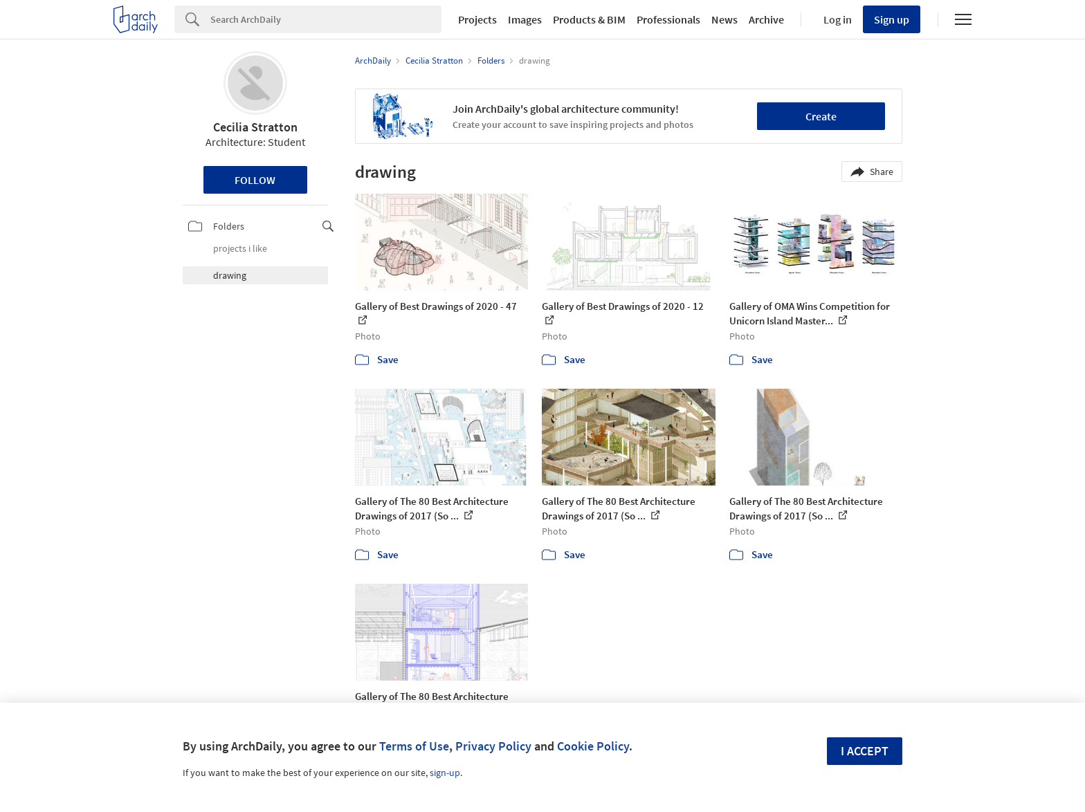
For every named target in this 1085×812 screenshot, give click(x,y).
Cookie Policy (593, 746)
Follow (255, 180)
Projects (477, 19)
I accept (864, 751)
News (724, 19)
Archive (766, 19)
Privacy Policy (493, 746)
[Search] (325, 19)
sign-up (445, 772)
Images (525, 19)
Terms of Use (414, 746)
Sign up (891, 19)
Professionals (668, 19)
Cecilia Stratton (255, 127)
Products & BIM (589, 19)
